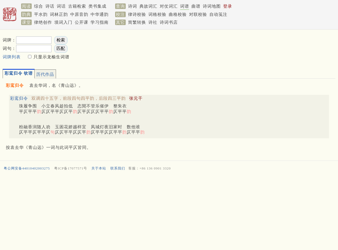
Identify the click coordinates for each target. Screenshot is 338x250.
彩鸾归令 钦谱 (18, 73)
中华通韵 (100, 14)
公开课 (81, 22)
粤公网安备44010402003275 (27, 168)
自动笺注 (218, 14)
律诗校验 (137, 14)
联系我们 (117, 168)
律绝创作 (43, 22)
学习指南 (100, 22)
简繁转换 (137, 22)
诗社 (152, 22)
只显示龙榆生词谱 (50, 57)
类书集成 (97, 6)
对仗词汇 (169, 6)
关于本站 (98, 168)
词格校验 (157, 14)
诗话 (49, 6)
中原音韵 (79, 14)
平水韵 (41, 14)
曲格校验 (178, 14)
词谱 (184, 6)
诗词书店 (169, 22)
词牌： (9, 40)
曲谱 (195, 6)
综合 (38, 6)
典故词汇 (148, 6)
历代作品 (45, 74)
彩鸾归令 (19, 98)
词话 (61, 6)
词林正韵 (59, 14)
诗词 (132, 6)
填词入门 (63, 22)
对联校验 (198, 14)
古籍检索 (77, 6)
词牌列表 (12, 57)
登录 (227, 6)
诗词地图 (212, 6)
